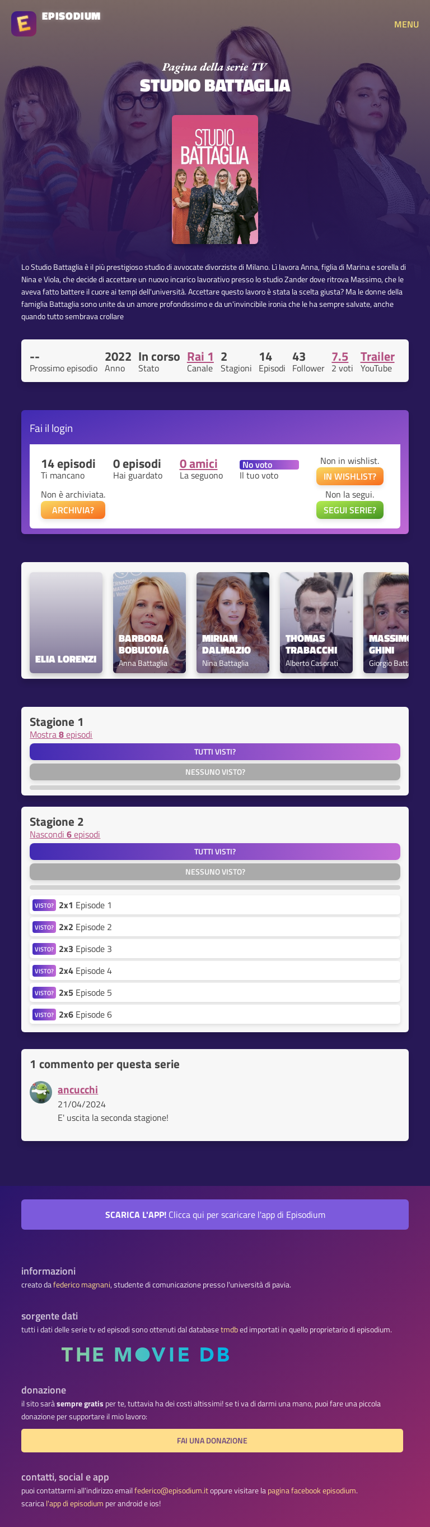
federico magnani (81, 1284)
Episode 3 (85, 948)
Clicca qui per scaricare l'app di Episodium (215, 1214)
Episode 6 (85, 1014)
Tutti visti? (215, 752)
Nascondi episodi (65, 834)
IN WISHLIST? (350, 476)
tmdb (229, 1329)
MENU (406, 24)
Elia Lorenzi (65, 659)
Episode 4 (85, 970)
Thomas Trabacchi (311, 644)
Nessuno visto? (215, 772)
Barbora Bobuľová (144, 644)
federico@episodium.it (171, 1490)
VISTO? (44, 905)
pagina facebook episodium (312, 1490)
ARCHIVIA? (73, 510)
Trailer (378, 356)
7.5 (339, 356)
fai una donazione (212, 1440)
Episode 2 (85, 926)
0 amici (199, 463)
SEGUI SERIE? (350, 510)
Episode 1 (85, 905)
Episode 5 (85, 992)
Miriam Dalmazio (226, 644)
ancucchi (78, 1089)
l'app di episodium (75, 1503)
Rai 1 (200, 356)
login (62, 428)
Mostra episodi (61, 734)
